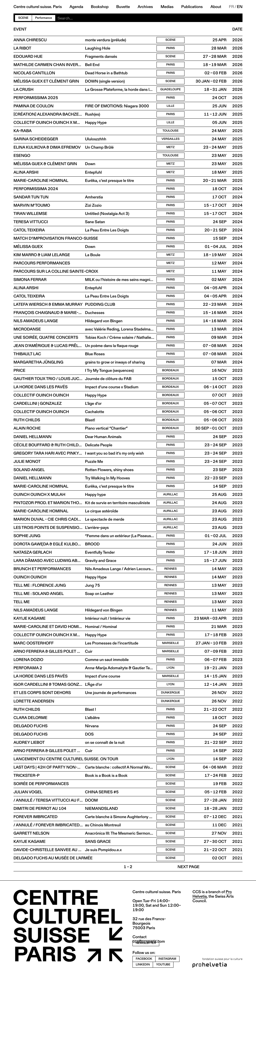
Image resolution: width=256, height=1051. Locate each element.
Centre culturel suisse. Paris (38, 7)
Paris (170, 49)
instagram (167, 1033)
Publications (192, 7)
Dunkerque (170, 752)
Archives (145, 7)
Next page (189, 941)
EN (239, 7)
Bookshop (99, 7)
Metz (170, 157)
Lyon (170, 725)
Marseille (170, 698)
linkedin (143, 1039)
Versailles (171, 148)
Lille (170, 112)
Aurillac (170, 536)
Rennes (170, 617)
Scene (23, 18)
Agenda (76, 7)
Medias (167, 7)
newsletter (146, 1017)
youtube (163, 1039)
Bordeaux (170, 401)
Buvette (123, 7)
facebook (144, 1033)
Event (20, 29)
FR (231, 7)
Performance (43, 18)
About (215, 7)
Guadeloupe (170, 94)
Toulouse (170, 139)
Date (237, 29)
